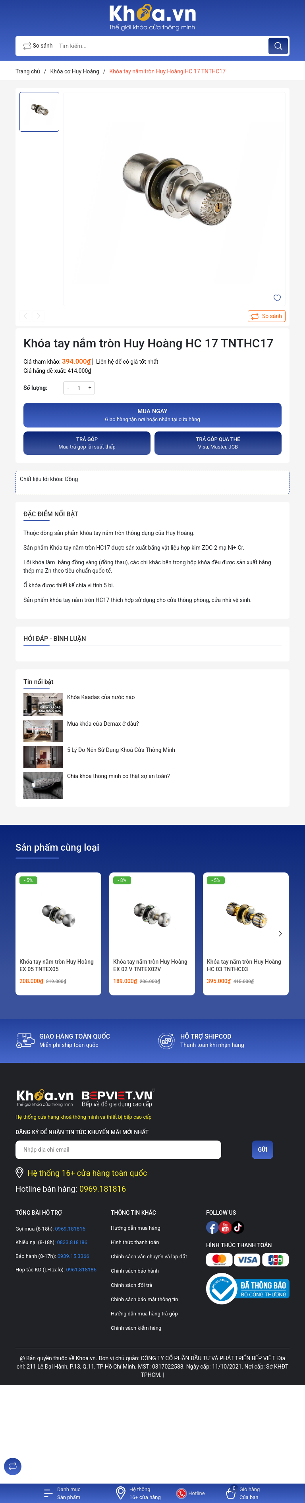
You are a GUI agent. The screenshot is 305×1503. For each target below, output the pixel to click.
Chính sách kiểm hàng (136, 1328)
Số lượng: (35, 388)
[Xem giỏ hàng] (243, 1493)
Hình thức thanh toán (135, 1242)
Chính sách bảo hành (135, 1271)
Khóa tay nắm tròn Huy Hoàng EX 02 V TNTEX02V (150, 966)
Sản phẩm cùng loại (57, 847)
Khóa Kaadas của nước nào (101, 697)
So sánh (38, 46)
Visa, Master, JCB (218, 442)
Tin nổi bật (38, 682)
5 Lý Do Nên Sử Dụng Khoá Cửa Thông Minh (121, 750)
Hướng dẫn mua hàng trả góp (144, 1314)
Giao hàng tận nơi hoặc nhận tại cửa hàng (152, 415)
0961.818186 (81, 1270)
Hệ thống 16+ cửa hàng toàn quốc (87, 1173)
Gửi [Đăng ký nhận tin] (262, 1149)
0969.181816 (102, 1189)
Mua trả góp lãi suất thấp (87, 442)
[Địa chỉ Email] (118, 1150)
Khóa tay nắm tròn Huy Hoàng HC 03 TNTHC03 (244, 966)
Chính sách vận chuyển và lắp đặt (149, 1257)
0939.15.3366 (72, 1256)
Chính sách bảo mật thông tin (144, 1299)
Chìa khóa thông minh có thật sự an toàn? (118, 776)
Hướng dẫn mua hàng (135, 1228)
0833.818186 (71, 1242)
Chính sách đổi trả (131, 1285)
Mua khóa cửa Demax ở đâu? (103, 724)
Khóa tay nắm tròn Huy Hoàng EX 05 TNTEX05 (56, 966)
